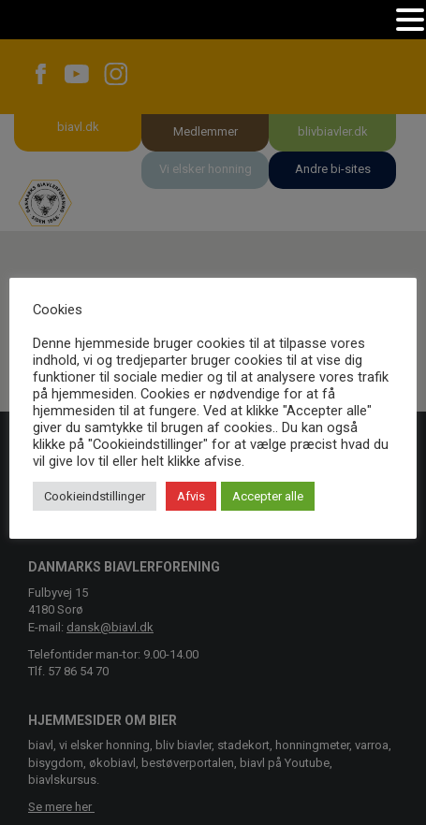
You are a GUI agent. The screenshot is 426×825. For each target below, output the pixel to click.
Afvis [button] (191, 496)
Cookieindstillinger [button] (94, 496)
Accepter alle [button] (267, 496)
